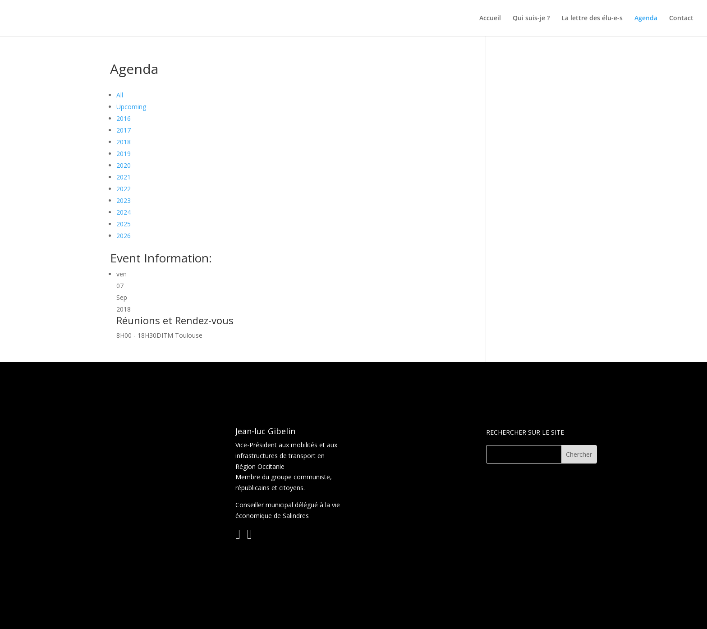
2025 (123, 224)
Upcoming (131, 106)
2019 (123, 153)
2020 (123, 165)
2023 (123, 200)
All (119, 95)
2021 (123, 177)
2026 (123, 235)
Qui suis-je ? (531, 18)
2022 (123, 188)
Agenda (645, 18)
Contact (681, 18)
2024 (123, 212)
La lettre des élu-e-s (592, 18)
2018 (123, 142)
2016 (123, 118)
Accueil (490, 18)
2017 (123, 130)
